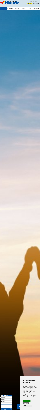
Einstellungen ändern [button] (27, 405)
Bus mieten (17, 8)
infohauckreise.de (33, 5)
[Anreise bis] (6, 399)
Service (23, 8)
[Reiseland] (6, 403)
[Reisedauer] (6, 405)
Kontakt (30, 8)
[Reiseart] (6, 401)
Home (3, 8)
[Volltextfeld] (6, 407)
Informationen (36, 8)
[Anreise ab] (6, 397)
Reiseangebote (10, 8)
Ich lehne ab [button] (26, 403)
